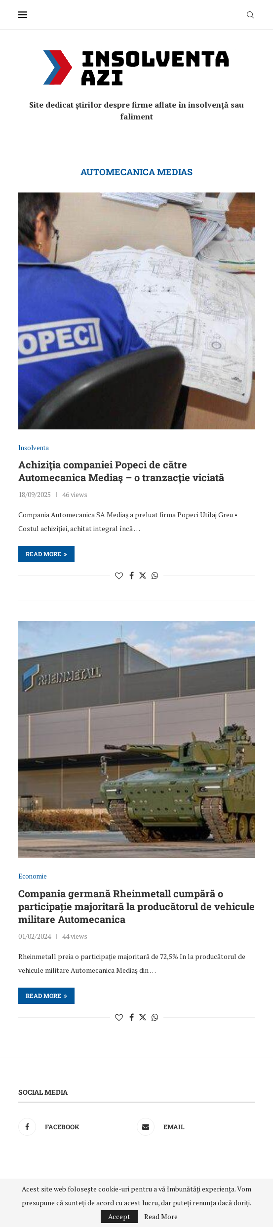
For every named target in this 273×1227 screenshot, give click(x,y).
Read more (46, 554)
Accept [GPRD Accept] (119, 1216)
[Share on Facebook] (131, 575)
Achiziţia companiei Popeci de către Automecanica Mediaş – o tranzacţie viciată (121, 471)
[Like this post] (119, 575)
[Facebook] (75, 1127)
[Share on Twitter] (143, 575)
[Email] (193, 1127)
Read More (161, 1216)
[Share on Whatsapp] (155, 575)
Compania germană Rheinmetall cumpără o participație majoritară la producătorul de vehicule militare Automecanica (136, 906)
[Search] (250, 14)
